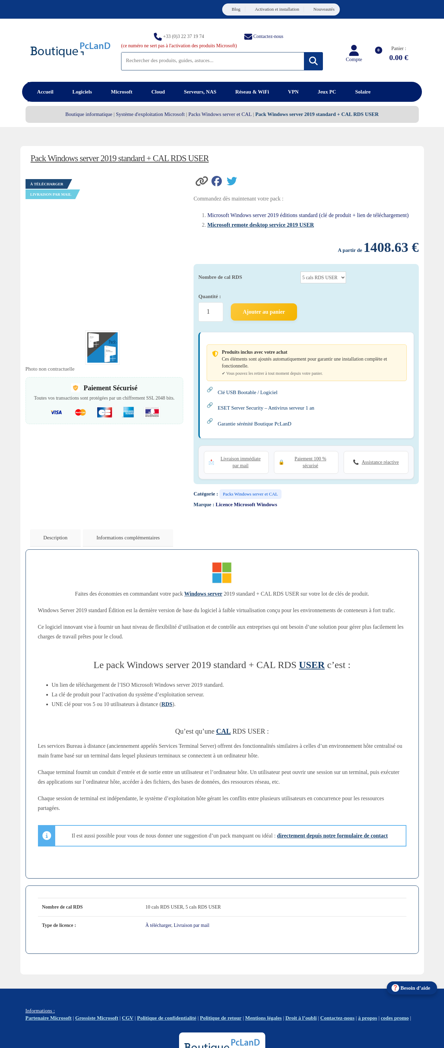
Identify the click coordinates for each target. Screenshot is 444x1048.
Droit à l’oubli (301, 1018)
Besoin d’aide (415, 988)
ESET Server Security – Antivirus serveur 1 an (266, 408)
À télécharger (158, 925)
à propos (367, 1018)
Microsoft (121, 92)
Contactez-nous (268, 36)
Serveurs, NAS (200, 92)
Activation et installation (277, 9)
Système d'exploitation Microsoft (150, 114)
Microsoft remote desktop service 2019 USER (260, 225)
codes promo (395, 1018)
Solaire (363, 92)
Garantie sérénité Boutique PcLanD (255, 424)
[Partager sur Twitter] (233, 180)
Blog (236, 9)
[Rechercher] (313, 61)
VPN (293, 92)
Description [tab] (55, 537)
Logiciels (82, 92)
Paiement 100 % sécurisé (310, 462)
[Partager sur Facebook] (219, 180)
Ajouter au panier (264, 312)
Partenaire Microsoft (49, 1018)
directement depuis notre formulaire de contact (332, 836)
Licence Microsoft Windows (246, 504)
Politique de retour (220, 1018)
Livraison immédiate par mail (240, 462)
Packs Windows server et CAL (220, 114)
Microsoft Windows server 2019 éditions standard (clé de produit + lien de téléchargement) (308, 215)
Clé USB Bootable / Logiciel (247, 392)
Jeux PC (327, 92)
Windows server (203, 594)
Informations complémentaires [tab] (128, 537)
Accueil (45, 92)
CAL (223, 731)
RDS (166, 704)
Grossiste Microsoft (96, 1018)
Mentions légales (263, 1018)
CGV (127, 1018)
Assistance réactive (380, 462)
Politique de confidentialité (166, 1018)
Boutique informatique (88, 114)
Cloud (158, 92)
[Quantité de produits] (210, 312)
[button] (202, 180)
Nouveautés (323, 9)
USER (312, 664)
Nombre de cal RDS (220, 277)
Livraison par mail (191, 925)
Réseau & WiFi (252, 92)
